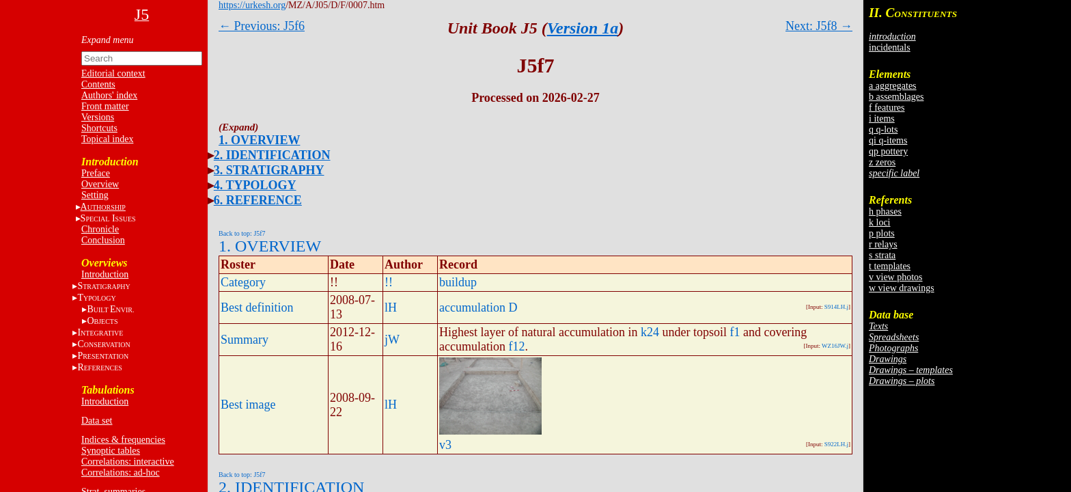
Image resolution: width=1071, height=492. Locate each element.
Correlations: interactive (127, 461)
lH (391, 307)
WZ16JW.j (835, 345)
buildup (458, 282)
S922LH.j (836, 444)
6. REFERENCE (258, 200)
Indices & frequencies (123, 440)
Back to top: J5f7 (242, 233)
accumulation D (478, 307)
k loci (880, 222)
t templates (889, 266)
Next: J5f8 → (818, 26)
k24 (650, 332)
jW (392, 339)
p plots (882, 233)
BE (110, 309)
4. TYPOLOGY (255, 185)
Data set (96, 420)
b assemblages (896, 97)
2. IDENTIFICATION (272, 155)
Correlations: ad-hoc (120, 472)
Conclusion (103, 240)
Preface (95, 173)
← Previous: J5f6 (262, 26)
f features (886, 107)
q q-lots (883, 129)
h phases (885, 211)
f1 (734, 332)
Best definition (257, 307)
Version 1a (583, 28)
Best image (248, 404)
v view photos (896, 277)
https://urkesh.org (252, 5)
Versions (97, 117)
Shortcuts (99, 128)
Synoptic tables (110, 451)
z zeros (882, 162)
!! (389, 282)
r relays (883, 244)
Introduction (104, 274)
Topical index (107, 139)
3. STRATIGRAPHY (269, 170)
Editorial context (113, 73)
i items (882, 118)
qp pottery (888, 151)
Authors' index (109, 95)
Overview (100, 184)
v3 (445, 445)
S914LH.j (836, 306)
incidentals (889, 47)
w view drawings (901, 288)
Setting (95, 195)
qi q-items (888, 140)
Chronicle (100, 229)
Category (243, 282)
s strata (882, 255)
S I (108, 218)
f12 (516, 346)
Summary (244, 339)
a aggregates (893, 86)
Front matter (105, 106)
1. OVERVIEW (259, 140)
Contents (98, 84)
